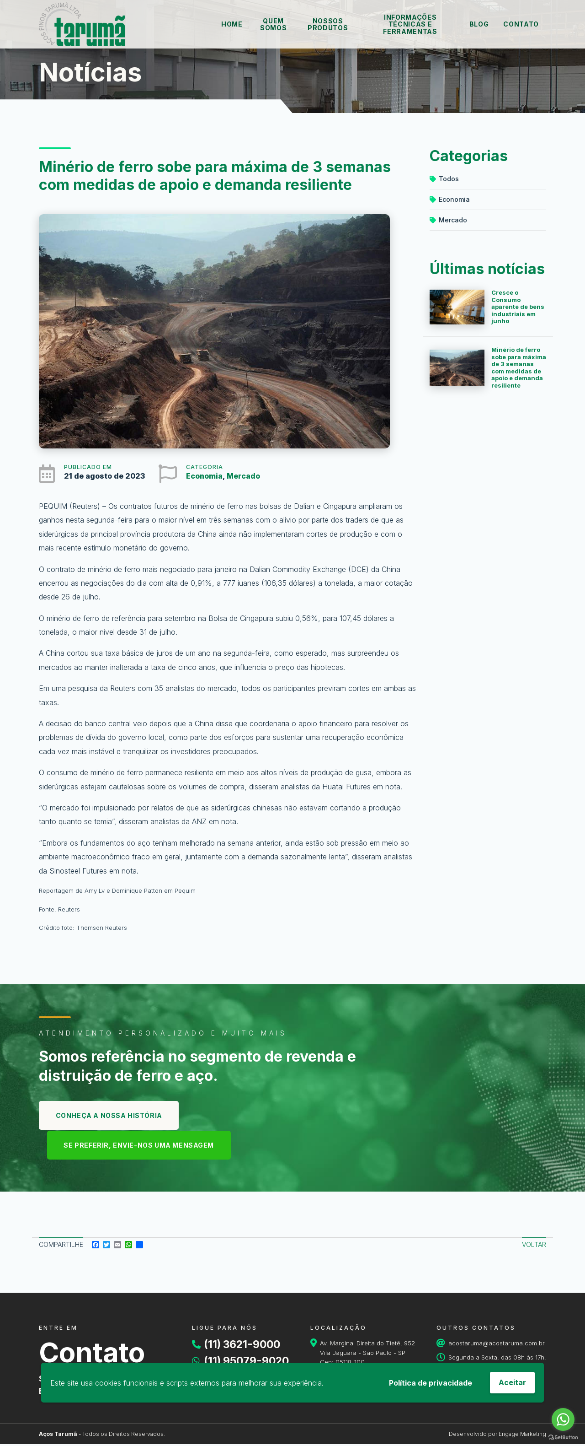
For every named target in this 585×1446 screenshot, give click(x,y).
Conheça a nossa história (110, 1116)
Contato (521, 24)
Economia (204, 475)
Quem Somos (273, 24)
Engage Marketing (522, 1435)
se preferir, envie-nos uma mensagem (141, 1146)
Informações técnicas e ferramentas (410, 24)
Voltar (534, 1246)
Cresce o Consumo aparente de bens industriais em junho (517, 306)
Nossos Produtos (328, 24)
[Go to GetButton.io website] (563, 1437)
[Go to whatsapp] (563, 1419)
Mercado (243, 475)
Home (232, 24)
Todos (444, 179)
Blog (479, 24)
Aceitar (512, 1382)
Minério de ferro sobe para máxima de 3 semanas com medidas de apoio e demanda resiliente (518, 367)
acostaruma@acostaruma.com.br (496, 1345)
